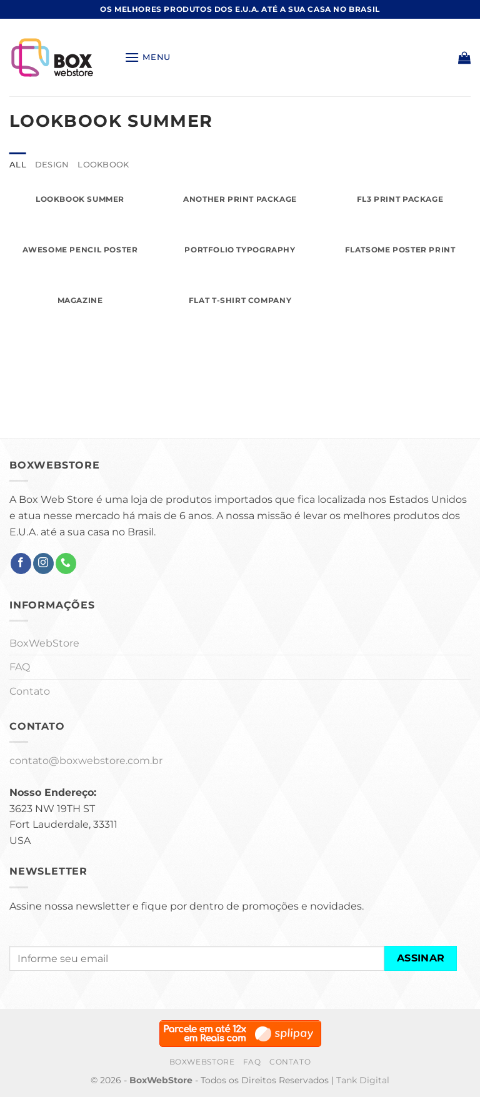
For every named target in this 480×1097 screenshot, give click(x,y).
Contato (29, 691)
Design (52, 164)
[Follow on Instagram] (43, 563)
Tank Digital (362, 1080)
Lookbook (103, 164)
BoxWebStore (44, 643)
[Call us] (66, 563)
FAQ (19, 667)
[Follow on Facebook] (21, 563)
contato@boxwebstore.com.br (85, 761)
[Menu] (147, 57)
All (17, 164)
